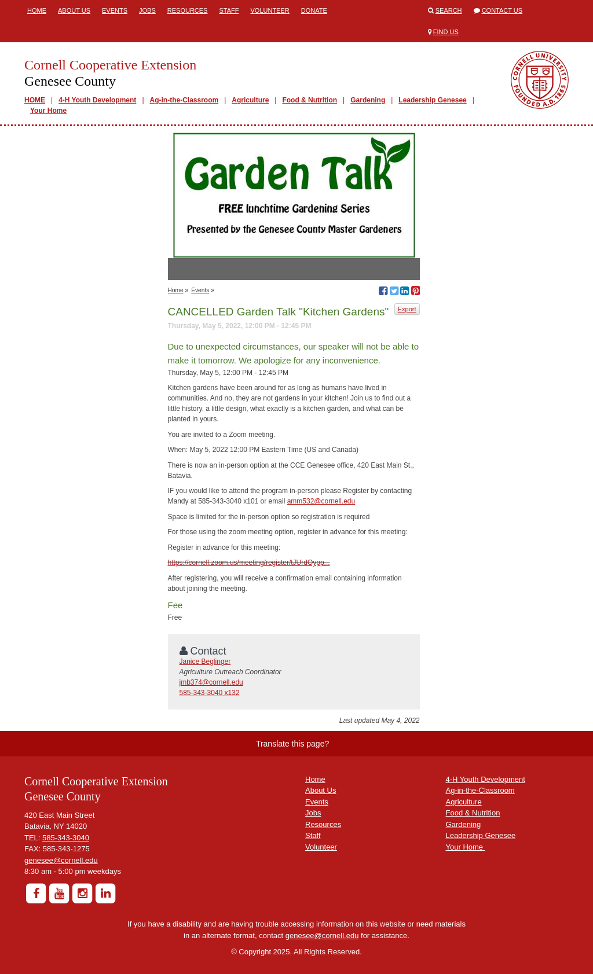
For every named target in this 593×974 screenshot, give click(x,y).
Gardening (367, 100)
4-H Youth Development (97, 100)
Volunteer (269, 10)
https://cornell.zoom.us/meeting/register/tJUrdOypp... (249, 562)
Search (448, 10)
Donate (314, 10)
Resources (187, 10)
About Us (74, 10)
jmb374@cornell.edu (211, 682)
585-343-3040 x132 (210, 693)
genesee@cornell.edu (61, 860)
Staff (229, 10)
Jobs (147, 10)
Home (36, 10)
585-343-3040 (65, 837)
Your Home (48, 110)
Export (407, 309)
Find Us (446, 31)
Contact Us (502, 10)
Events (114, 10)
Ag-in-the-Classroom (184, 100)
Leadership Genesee (432, 100)
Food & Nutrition (309, 100)
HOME (34, 100)
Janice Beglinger (205, 661)
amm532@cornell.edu (321, 501)
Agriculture (250, 100)
